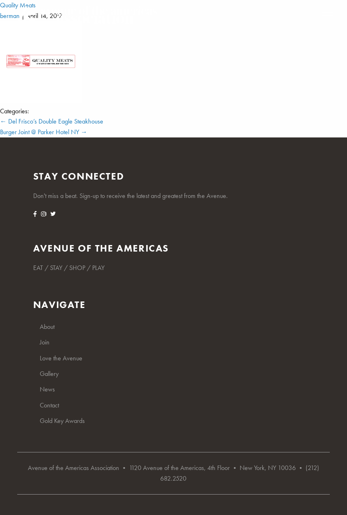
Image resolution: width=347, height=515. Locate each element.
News (47, 389)
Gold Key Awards (62, 420)
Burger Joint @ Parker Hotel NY (43, 132)
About (47, 326)
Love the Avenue (61, 358)
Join (45, 342)
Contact (49, 405)
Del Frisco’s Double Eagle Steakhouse (51, 121)
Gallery (49, 373)
